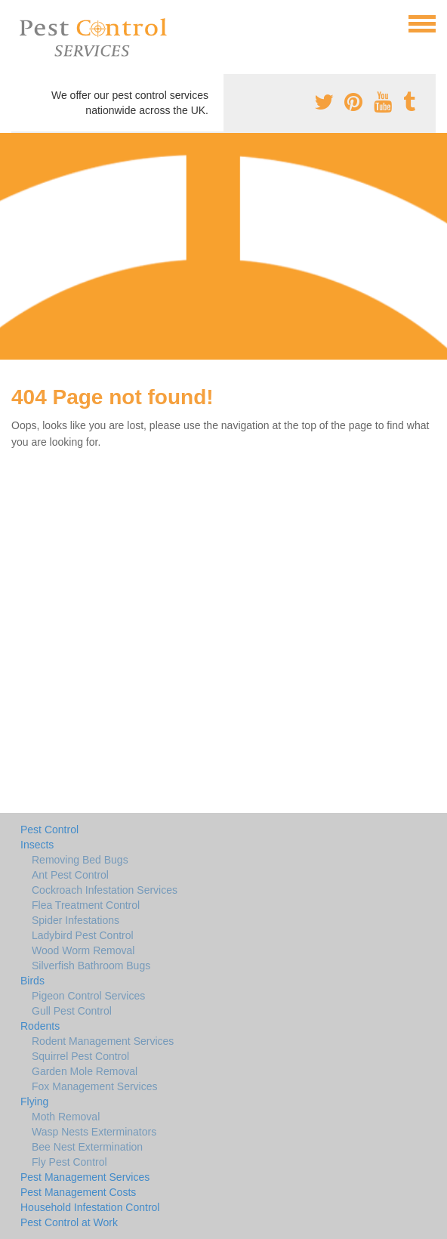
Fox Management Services (95, 1086)
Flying (34, 1101)
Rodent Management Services (103, 1041)
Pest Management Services (85, 1177)
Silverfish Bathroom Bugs (91, 965)
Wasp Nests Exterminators (94, 1132)
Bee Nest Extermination (87, 1147)
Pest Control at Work (69, 1222)
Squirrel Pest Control (80, 1056)
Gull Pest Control (72, 1011)
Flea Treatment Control (86, 905)
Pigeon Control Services (88, 996)
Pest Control (49, 829)
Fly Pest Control (69, 1162)
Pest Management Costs (78, 1192)
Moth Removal (66, 1117)
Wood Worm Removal (83, 950)
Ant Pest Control (70, 875)
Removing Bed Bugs (80, 860)
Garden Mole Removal (84, 1071)
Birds (32, 981)
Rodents (40, 1026)
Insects (37, 845)
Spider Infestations (75, 920)
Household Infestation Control (89, 1207)
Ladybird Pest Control (83, 935)
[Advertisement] (223, 246)
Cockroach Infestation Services (104, 890)
